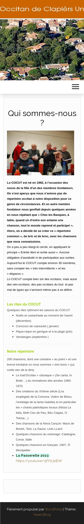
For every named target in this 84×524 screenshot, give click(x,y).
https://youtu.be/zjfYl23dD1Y (39, 461)
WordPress (53, 509)
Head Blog (42, 515)
